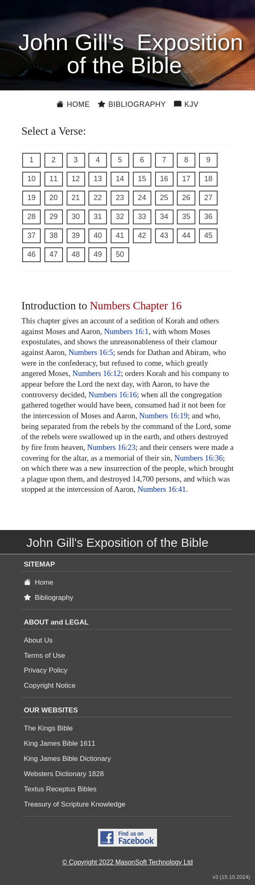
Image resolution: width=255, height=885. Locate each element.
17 (186, 179)
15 (142, 179)
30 (76, 216)
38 (53, 235)
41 (120, 235)
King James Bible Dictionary (67, 759)
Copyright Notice (50, 685)
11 (53, 179)
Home (73, 104)
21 (76, 198)
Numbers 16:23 (111, 447)
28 (31, 216)
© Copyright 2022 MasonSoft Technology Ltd (127, 862)
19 (31, 198)
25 (164, 198)
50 (120, 254)
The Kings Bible (48, 728)
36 (208, 216)
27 (208, 198)
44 (186, 235)
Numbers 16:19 (163, 415)
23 (120, 198)
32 (120, 216)
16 (164, 179)
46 (31, 254)
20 (53, 198)
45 (208, 235)
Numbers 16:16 (112, 394)
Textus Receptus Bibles (60, 789)
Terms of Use (44, 655)
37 (31, 235)
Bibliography (132, 104)
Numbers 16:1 (126, 331)
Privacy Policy (45, 670)
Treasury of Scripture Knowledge (74, 804)
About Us (38, 640)
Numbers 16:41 (161, 489)
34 (164, 216)
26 (186, 198)
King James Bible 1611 (59, 743)
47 (53, 254)
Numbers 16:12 (96, 373)
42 (142, 235)
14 (120, 179)
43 (164, 235)
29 (53, 216)
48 (76, 254)
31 (98, 216)
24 (142, 198)
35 (186, 216)
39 (76, 235)
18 (208, 179)
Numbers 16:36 (198, 458)
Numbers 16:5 (91, 352)
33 (142, 216)
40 (98, 235)
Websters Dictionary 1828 (64, 774)
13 (98, 179)
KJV (186, 104)
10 (31, 179)
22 (98, 198)
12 (76, 179)
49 (98, 254)
